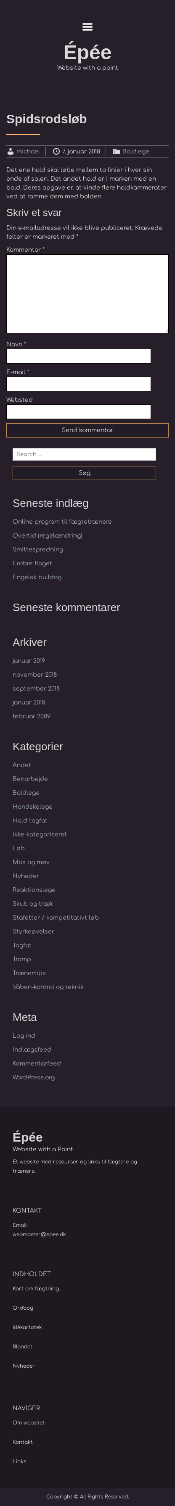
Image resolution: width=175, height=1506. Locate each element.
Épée (88, 52)
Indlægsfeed (32, 1050)
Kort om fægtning (36, 1289)
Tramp (22, 959)
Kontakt (23, 1442)
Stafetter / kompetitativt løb (56, 918)
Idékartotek (27, 1327)
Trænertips (29, 973)
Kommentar (25, 250)
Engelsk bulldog (37, 577)
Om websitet (29, 1423)
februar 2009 (31, 716)
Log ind (24, 1036)
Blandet (22, 1347)
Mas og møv (31, 862)
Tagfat (22, 945)
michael (28, 151)
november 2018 (35, 675)
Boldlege (135, 151)
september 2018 (36, 689)
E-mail (17, 372)
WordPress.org (34, 1077)
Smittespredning (38, 549)
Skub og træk (33, 904)
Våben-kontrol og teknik (48, 987)
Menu (88, 27)
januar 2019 (29, 661)
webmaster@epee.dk (39, 1234)
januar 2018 (29, 702)
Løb (19, 848)
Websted (19, 400)
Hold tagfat (30, 821)
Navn (16, 344)
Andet (22, 765)
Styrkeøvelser (33, 931)
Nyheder (26, 876)
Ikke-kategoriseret (40, 834)
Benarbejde (30, 779)
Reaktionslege (34, 890)
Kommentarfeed (37, 1063)
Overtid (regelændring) (47, 536)
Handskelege (33, 807)
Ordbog (23, 1308)
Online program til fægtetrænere (62, 522)
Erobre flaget (32, 563)
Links (19, 1461)
